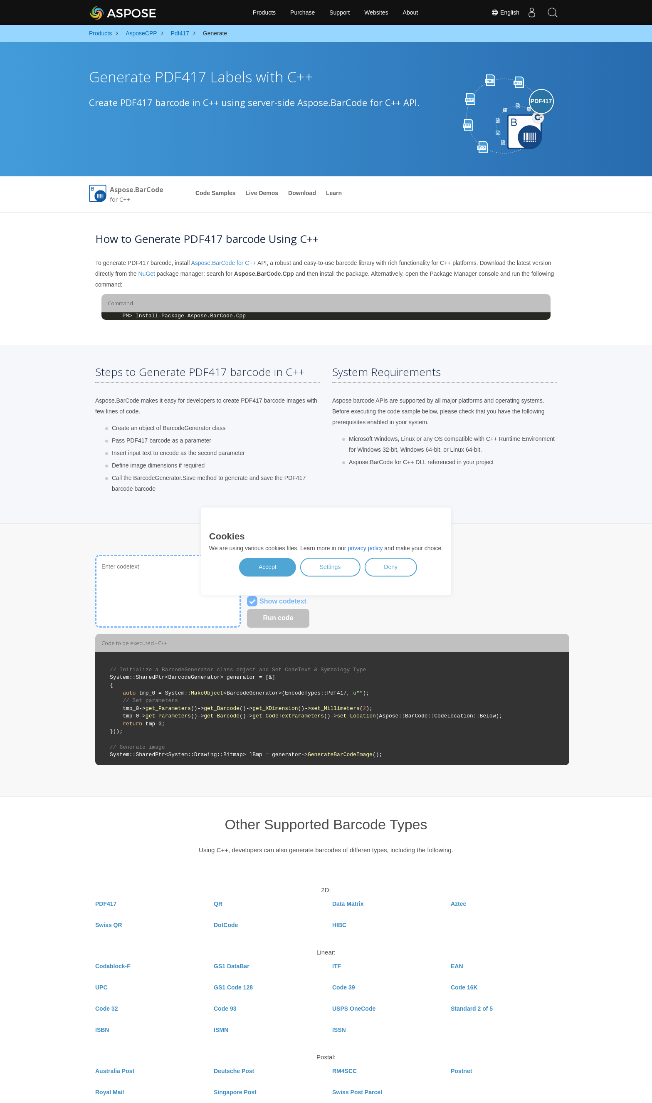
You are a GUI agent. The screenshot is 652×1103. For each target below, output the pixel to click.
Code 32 (106, 1008)
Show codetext (276, 601)
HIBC (339, 925)
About (410, 12)
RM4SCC (344, 1071)
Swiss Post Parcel (357, 1092)
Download (302, 193)
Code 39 (343, 987)
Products (264, 12)
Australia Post (114, 1071)
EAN (457, 966)
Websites (376, 12)
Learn (334, 193)
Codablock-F (113, 966)
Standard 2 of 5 (472, 1008)
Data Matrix (347, 903)
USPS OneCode (353, 1008)
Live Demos (261, 193)
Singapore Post (235, 1092)
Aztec (458, 903)
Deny (391, 567)
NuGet (146, 273)
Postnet (461, 1071)
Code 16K (464, 987)
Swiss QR (108, 925)
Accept (268, 567)
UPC (101, 987)
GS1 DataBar (231, 966)
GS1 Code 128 (233, 987)
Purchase (302, 12)
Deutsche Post (234, 1071)
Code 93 (225, 1008)
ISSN (339, 1029)
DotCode (226, 925)
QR (218, 903)
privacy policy (365, 548)
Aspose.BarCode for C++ (223, 263)
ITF (336, 966)
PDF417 (105, 903)
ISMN (221, 1029)
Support (339, 12)
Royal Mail (109, 1092)
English (505, 12)
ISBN (102, 1029)
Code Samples (215, 193)
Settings (330, 567)
